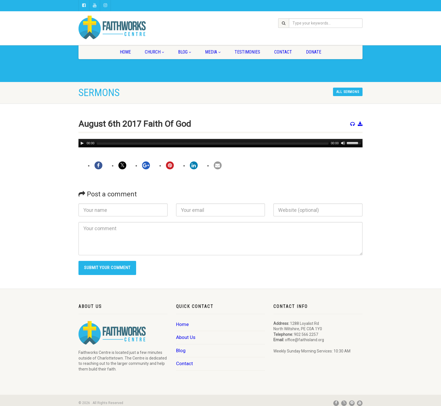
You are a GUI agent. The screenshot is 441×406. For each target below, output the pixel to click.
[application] (220, 143)
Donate (313, 52)
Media (212, 52)
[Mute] (343, 143)
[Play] (82, 143)
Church (154, 52)
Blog (184, 52)
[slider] (213, 143)
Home (125, 52)
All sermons (347, 92)
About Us (185, 337)
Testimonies (247, 52)
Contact (283, 52)
